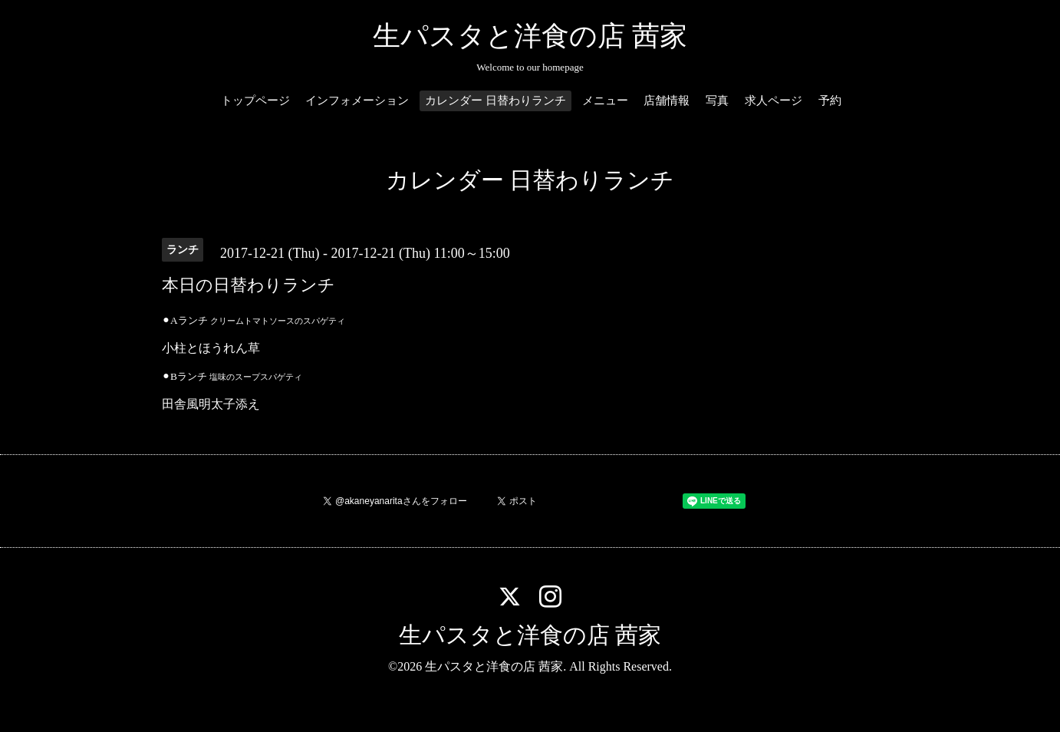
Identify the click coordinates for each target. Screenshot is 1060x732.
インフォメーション (357, 100)
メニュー (605, 100)
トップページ (255, 100)
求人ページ (773, 100)
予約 (829, 100)
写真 (717, 100)
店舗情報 (667, 100)
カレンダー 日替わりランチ (495, 100)
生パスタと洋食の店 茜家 (530, 36)
